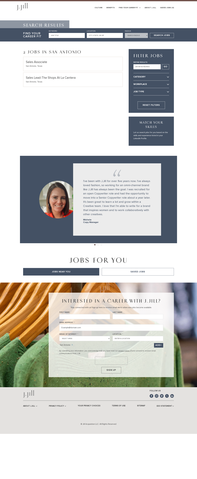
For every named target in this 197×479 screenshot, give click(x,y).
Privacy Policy (58, 451)
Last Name (117, 356)
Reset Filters (151, 149)
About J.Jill (150, 8)
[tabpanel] (98, 323)
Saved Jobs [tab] (138, 316)
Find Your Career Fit (130, 7)
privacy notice (125, 395)
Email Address (66, 366)
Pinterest (162, 441)
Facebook (151, 441)
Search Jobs (162, 79)
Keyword (53, 75)
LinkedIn (172, 441)
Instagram (156, 441)
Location (91, 75)
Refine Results (140, 106)
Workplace (140, 128)
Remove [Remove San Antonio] (72, 389)
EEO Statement (165, 451)
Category (139, 121)
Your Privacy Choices (89, 451)
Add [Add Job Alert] (157, 389)
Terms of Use (119, 451)
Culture (98, 8)
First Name (64, 356)
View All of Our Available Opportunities (39, 323)
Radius (128, 75)
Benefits (110, 8)
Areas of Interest (68, 378)
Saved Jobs (167, 8)
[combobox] (105, 79)
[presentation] (111, 404)
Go (165, 111)
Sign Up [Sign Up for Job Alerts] (111, 414)
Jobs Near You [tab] (61, 316)
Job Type (138, 136)
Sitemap (141, 451)
